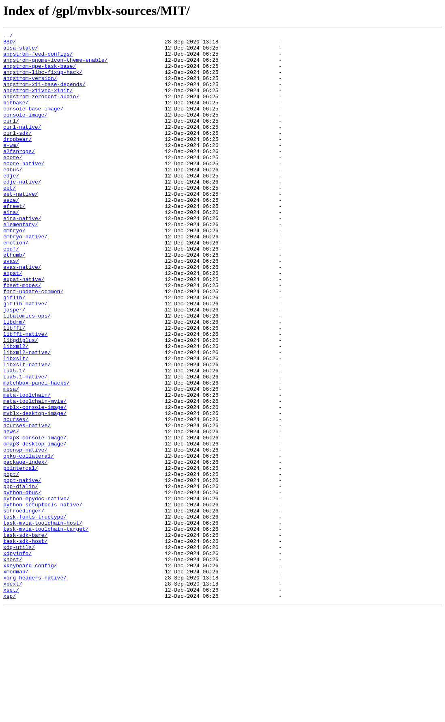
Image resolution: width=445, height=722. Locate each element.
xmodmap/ (15, 679)
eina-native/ (22, 255)
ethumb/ (14, 299)
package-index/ (25, 548)
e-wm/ (11, 168)
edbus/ (12, 197)
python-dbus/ (22, 584)
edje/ (11, 204)
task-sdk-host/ (25, 643)
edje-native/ (22, 212)
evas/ (11, 307)
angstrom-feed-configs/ (38, 58)
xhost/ (12, 665)
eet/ (9, 219)
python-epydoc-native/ (36, 592)
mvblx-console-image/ (35, 482)
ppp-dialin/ (20, 577)
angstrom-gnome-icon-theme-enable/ (55, 65)
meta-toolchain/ (27, 467)
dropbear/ (17, 160)
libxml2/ (15, 409)
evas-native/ (22, 314)
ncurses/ (15, 497)
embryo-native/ (25, 277)
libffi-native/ (25, 394)
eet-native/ (20, 226)
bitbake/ (15, 117)
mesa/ (11, 460)
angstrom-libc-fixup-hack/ (42, 80)
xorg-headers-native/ (35, 687)
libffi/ (14, 387)
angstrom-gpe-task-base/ (39, 73)
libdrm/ (14, 380)
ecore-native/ (23, 190)
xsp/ (9, 709)
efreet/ (14, 241)
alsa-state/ (20, 51)
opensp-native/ (25, 533)
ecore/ (12, 182)
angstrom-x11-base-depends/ (44, 95)
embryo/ (14, 270)
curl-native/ (22, 146)
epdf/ (11, 292)
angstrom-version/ (30, 87)
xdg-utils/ (19, 650)
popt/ (11, 562)
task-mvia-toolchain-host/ (42, 621)
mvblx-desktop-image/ (35, 489)
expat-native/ (23, 329)
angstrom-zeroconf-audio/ (41, 109)
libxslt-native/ (27, 431)
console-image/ (25, 131)
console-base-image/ (33, 124)
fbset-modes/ (22, 336)
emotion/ (15, 285)
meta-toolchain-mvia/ (35, 475)
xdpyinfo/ (17, 657)
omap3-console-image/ (35, 519)
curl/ (11, 139)
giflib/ (14, 351)
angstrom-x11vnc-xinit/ (38, 102)
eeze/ (11, 234)
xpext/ (12, 694)
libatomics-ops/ (27, 372)
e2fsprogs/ (19, 175)
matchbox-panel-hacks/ (36, 453)
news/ (11, 511)
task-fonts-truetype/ (35, 614)
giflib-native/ (25, 358)
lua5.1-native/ (25, 446)
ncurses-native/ (27, 504)
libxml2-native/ (27, 416)
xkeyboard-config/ (30, 672)
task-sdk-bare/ (25, 636)
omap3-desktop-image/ (35, 526)
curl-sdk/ (17, 153)
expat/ (12, 321)
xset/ (11, 701)
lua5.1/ (14, 438)
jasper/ (14, 365)
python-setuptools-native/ (42, 599)
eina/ (11, 248)
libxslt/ (15, 424)
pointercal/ (20, 555)
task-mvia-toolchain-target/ (46, 628)
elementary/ (20, 263)
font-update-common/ (33, 343)
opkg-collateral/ (28, 541)
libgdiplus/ (20, 402)
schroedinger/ (23, 606)
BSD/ (9, 44)
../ (8, 36)
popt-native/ (22, 570)
